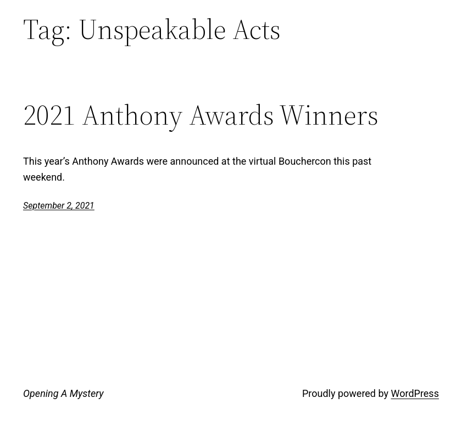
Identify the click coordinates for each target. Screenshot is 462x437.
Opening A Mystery (63, 393)
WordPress (414, 393)
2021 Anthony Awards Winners (200, 115)
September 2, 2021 (58, 205)
